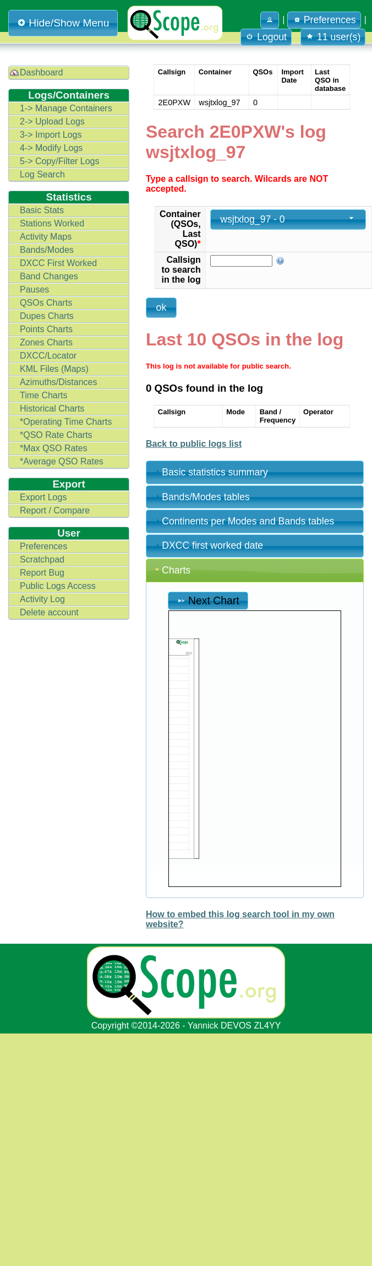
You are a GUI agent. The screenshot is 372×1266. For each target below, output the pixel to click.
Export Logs (43, 497)
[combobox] (288, 219)
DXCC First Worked (58, 263)
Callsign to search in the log (181, 269)
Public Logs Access (58, 586)
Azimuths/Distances (58, 382)
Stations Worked (52, 223)
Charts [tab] (171, 570)
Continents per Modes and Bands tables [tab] (243, 521)
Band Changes (49, 276)
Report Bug (42, 572)
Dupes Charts (47, 316)
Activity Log (42, 599)
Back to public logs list (194, 443)
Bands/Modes (47, 250)
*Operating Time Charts (66, 421)
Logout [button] (266, 36)
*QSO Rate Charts (56, 435)
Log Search (42, 174)
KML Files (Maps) (54, 369)
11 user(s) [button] (332, 36)
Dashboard (41, 72)
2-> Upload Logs (52, 121)
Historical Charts (52, 408)
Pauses (34, 289)
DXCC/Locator (48, 355)
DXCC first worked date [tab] (208, 545)
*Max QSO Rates (53, 448)
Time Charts (44, 395)
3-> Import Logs (51, 134)
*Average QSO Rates (61, 461)
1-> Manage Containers (66, 108)
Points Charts (46, 329)
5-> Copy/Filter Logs (60, 161)
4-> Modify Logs (51, 148)
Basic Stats (42, 210)
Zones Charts (46, 342)
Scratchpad (42, 559)
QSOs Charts (46, 302)
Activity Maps (46, 236)
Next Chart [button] (208, 600)
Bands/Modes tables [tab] (201, 496)
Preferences (43, 546)
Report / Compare (55, 510)
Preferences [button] (324, 19)
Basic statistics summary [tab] (210, 472)
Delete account (49, 612)
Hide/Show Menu (63, 23)
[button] (269, 20)
